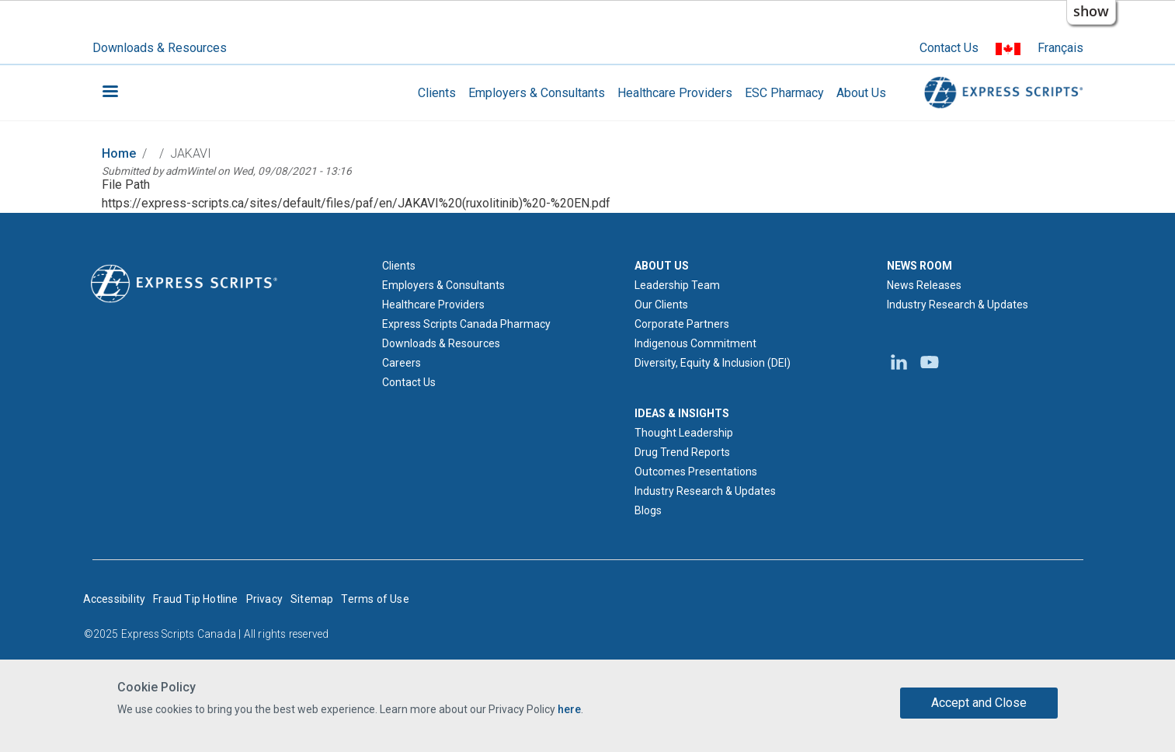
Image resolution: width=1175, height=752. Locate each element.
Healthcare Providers (674, 92)
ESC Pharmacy (784, 92)
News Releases (924, 285)
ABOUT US (661, 265)
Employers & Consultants (536, 92)
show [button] (1091, 11)
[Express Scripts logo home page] (184, 282)
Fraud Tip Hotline (195, 599)
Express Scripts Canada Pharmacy (466, 324)
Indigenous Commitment (695, 343)
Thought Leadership (683, 432)
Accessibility (114, 599)
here (569, 709)
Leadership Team (677, 285)
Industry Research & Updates (705, 491)
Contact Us (949, 47)
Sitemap (311, 599)
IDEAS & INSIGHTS (681, 413)
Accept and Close (979, 702)
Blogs (648, 510)
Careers (401, 363)
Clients (437, 92)
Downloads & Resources (159, 47)
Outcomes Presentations (695, 471)
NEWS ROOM (919, 265)
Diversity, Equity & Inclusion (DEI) (712, 363)
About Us (861, 92)
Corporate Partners (681, 324)
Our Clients (661, 304)
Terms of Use (374, 599)
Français (1060, 47)
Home (119, 153)
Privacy (264, 599)
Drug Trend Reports (682, 452)
